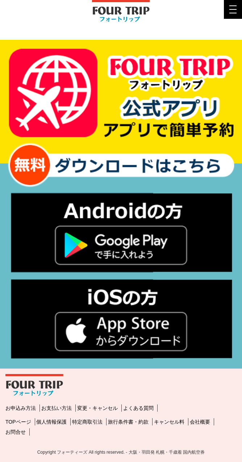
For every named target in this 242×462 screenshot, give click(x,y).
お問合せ (15, 432)
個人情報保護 (51, 422)
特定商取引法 (87, 422)
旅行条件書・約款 (128, 422)
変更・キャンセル (97, 408)
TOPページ (18, 422)
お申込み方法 (20, 408)
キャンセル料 (169, 422)
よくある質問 (138, 408)
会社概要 (200, 422)
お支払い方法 (56, 408)
